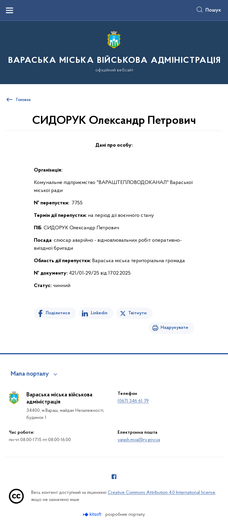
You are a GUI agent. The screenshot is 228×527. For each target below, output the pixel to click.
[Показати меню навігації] (9, 10)
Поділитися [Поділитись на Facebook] (58, 313)
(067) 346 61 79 (133, 401)
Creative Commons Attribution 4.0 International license (161, 492)
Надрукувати (174, 327)
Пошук (213, 10)
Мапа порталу (30, 374)
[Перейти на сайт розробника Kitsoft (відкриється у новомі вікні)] (92, 514)
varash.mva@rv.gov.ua (139, 440)
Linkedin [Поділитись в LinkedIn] (99, 313)
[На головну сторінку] (114, 52)
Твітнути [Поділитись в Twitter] (137, 313)
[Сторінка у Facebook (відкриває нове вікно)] (114, 476)
